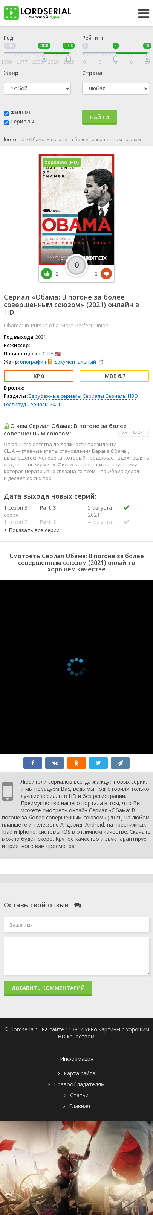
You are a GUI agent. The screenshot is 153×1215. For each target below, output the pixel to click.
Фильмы (21, 112)
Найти (99, 117)
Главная (79, 1106)
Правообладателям (79, 1084)
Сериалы (22, 121)
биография (33, 361)
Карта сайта (79, 1073)
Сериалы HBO (121, 396)
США (48, 353)
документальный (75, 361)
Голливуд (15, 404)
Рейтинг (93, 37)
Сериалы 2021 (43, 404)
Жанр (11, 72)
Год (9, 37)
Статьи (79, 1095)
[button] (32, 530)
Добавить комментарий (48, 987)
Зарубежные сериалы (55, 396)
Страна (92, 72)
